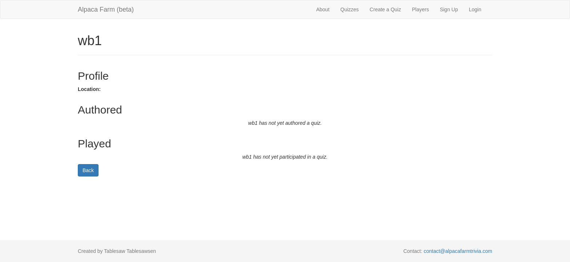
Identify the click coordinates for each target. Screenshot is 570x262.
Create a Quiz (385, 9)
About (323, 9)
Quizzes (349, 9)
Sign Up (449, 9)
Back (88, 170)
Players (420, 9)
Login (475, 9)
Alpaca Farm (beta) (106, 9)
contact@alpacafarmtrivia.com (458, 251)
